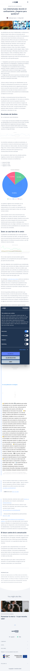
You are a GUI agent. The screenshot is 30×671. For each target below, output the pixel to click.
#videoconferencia (7, 502)
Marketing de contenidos (15, 6)
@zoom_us (26, 499)
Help (20, 636)
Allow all (11, 353)
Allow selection (11, 357)
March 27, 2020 (6, 515)
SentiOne (17, 668)
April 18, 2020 (15, 491)
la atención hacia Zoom (12, 279)
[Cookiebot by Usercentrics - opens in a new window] (22, 308)
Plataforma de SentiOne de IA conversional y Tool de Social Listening (15, 2)
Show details (22, 349)
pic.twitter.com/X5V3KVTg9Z (9, 488)
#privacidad (5, 510)
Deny (10, 361)
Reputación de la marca (7, 614)
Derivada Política (22, 472)
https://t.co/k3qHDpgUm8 (14, 510)
